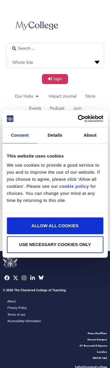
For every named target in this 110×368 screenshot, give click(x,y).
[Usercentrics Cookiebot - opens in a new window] (78, 119)
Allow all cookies (55, 225)
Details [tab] (55, 134)
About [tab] (90, 134)
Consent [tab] (20, 134)
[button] (27, 96)
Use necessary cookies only (55, 244)
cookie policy (74, 186)
